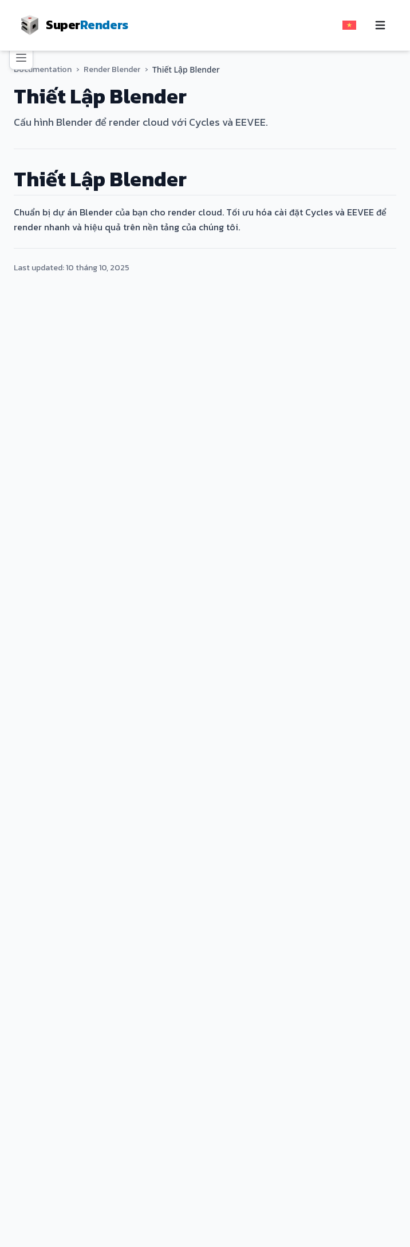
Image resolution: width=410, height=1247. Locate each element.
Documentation (41, 69)
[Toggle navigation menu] (380, 25)
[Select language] (349, 25)
